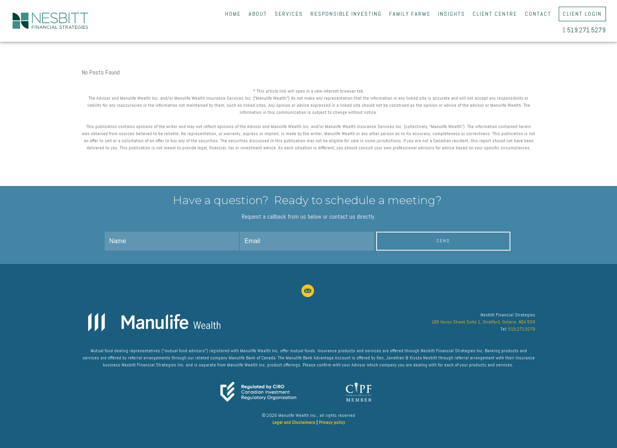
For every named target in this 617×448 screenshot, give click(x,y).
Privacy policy (332, 422)
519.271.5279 (521, 329)
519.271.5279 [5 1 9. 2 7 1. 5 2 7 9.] (584, 30)
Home (233, 13)
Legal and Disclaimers (293, 422)
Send (443, 241)
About (258, 13)
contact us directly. (352, 216)
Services (289, 13)
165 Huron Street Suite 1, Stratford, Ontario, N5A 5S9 (483, 322)
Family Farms (409, 13)
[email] (308, 290)
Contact (538, 13)
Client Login (582, 13)
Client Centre (495, 13)
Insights (451, 13)
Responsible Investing (346, 13)
